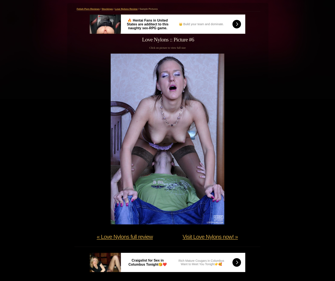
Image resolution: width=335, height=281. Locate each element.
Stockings (107, 9)
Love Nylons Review (126, 9)
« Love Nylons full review (125, 237)
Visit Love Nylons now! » (210, 237)
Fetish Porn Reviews (88, 9)
